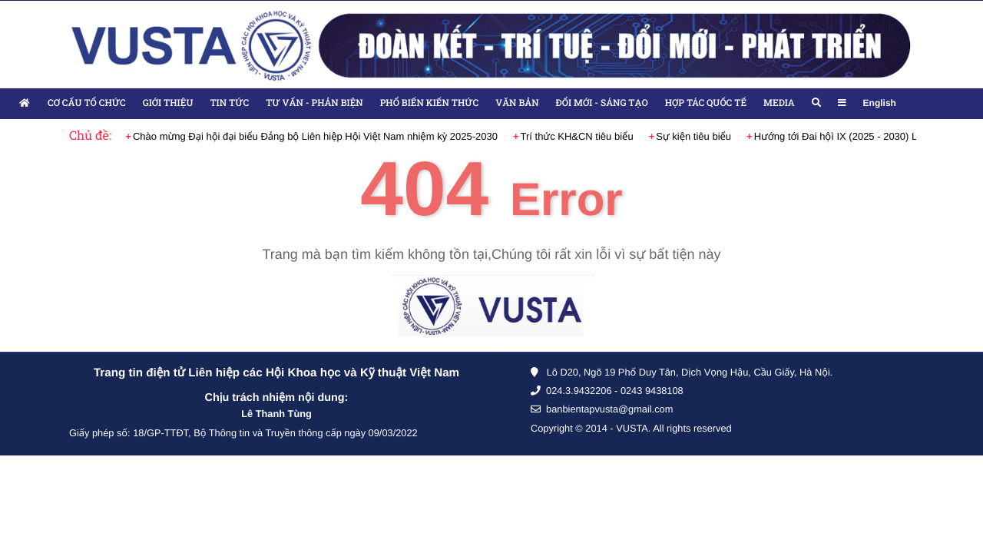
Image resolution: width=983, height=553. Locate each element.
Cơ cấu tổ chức (87, 103)
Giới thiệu (168, 103)
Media (778, 103)
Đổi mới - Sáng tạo (602, 103)
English (879, 103)
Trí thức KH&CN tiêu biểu (577, 136)
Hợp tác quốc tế (705, 103)
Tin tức (229, 103)
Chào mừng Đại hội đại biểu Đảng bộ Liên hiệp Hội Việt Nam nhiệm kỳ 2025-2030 (315, 136)
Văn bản (516, 103)
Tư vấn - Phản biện (314, 103)
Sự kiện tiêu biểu (693, 136)
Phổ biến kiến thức (429, 103)
